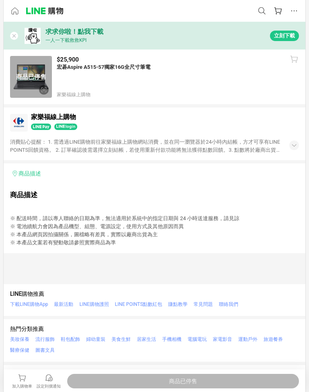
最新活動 (63, 304)
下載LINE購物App (29, 304)
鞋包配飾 (70, 339)
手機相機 (171, 339)
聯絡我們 (228, 304)
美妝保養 (19, 339)
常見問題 (203, 304)
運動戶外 (248, 339)
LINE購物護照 (94, 304)
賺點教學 (177, 304)
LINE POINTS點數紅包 (139, 304)
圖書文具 (45, 350)
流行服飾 (45, 339)
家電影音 (222, 339)
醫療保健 (19, 350)
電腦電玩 (197, 339)
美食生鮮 (121, 339)
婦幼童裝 (95, 339)
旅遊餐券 (273, 339)
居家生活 (146, 339)
